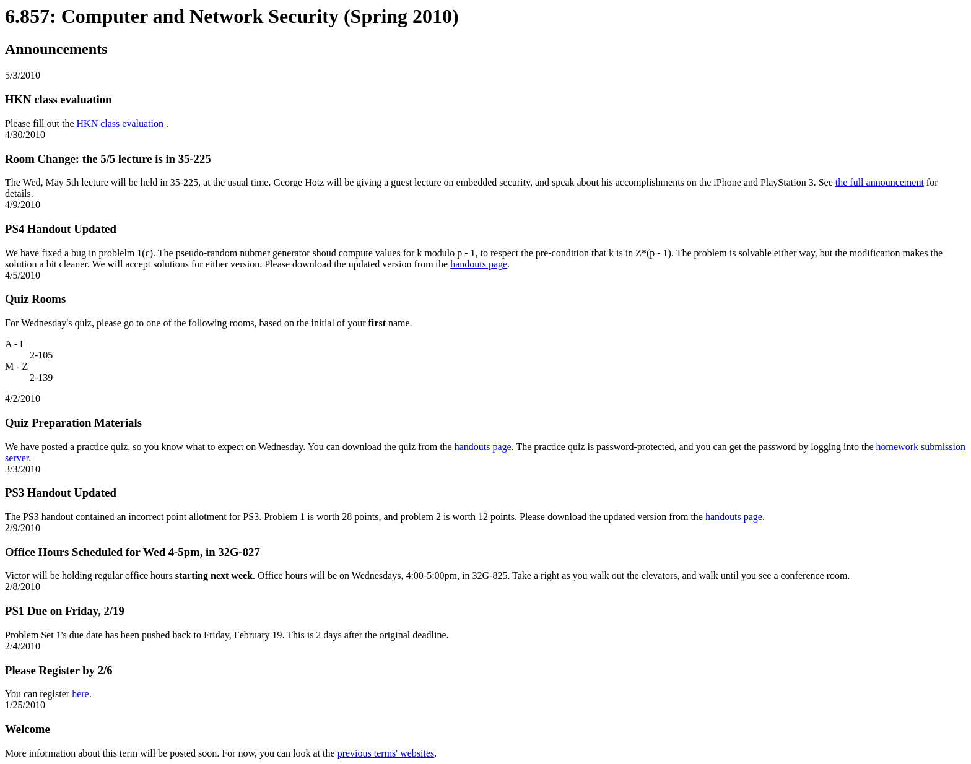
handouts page (478, 264)
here (80, 693)
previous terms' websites (386, 753)
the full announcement (879, 182)
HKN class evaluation (121, 123)
